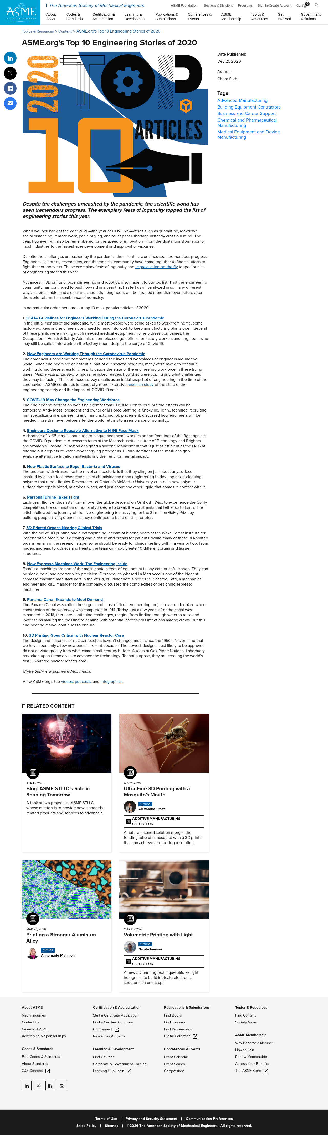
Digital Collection (180, 1036)
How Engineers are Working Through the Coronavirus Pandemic (86, 353)
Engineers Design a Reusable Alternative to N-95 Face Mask (83, 430)
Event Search (174, 1064)
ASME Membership (250, 1035)
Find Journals (175, 1022)
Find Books (173, 1015)
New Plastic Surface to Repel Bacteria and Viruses (73, 466)
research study (141, 384)
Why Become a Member (254, 1043)
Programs (245, 6)
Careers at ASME (35, 1029)
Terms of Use (106, 1118)
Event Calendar (176, 1057)
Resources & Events (109, 1036)
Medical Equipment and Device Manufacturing (248, 134)
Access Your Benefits (252, 1064)
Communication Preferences (209, 1118)
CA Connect (106, 1029)
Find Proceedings (178, 1029)
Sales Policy (86, 1125)
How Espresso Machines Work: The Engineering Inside (77, 563)
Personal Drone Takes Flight (53, 497)
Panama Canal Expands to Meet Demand (65, 599)
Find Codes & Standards (41, 1057)
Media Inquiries (34, 1015)
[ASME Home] (20, 12)
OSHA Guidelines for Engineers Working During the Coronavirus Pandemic (95, 318)
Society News (246, 1022)
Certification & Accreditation (116, 1007)
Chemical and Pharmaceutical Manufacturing (247, 122)
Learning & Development (113, 1049)
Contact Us (30, 1022)
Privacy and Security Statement (151, 1118)
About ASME (32, 1007)
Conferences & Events (182, 1049)
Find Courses (103, 1057)
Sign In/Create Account (274, 6)
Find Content (245, 1015)
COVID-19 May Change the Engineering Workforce (73, 400)
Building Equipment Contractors (249, 107)
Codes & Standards (37, 1049)
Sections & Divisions (218, 6)
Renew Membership (251, 1057)
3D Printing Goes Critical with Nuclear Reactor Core (76, 635)
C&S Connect (36, 1070)
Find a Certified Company (113, 1022)
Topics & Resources (38, 31)
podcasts (83, 681)
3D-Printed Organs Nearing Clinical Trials (64, 528)
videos (67, 681)
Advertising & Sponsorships (44, 1036)
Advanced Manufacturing (242, 100)
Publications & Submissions (187, 1007)
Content (65, 31)
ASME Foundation (184, 6)
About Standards (35, 1064)
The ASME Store (251, 1070)
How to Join (244, 1050)
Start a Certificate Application (115, 1015)
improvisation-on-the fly (156, 266)
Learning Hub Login (112, 1071)
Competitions (174, 1071)
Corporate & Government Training (120, 1064)
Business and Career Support (246, 113)
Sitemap (111, 1125)
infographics (111, 681)
